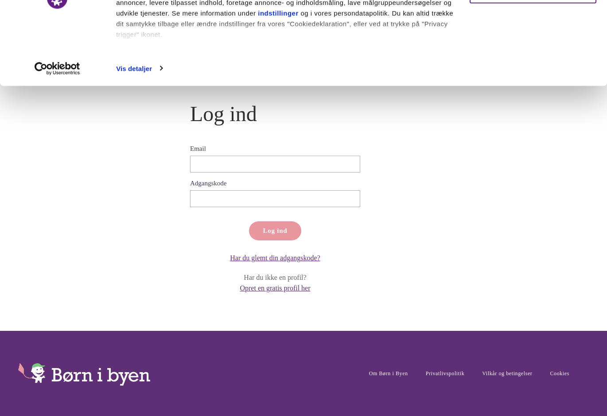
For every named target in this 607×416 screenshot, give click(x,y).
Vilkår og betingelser (507, 373)
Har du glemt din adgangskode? (275, 258)
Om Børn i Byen (388, 373)
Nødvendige (533, 52)
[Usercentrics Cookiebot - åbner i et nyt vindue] (57, 130)
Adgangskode (208, 183)
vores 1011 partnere (167, 32)
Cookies (559, 373)
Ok (533, 23)
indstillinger (278, 74)
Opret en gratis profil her (275, 288)
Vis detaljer (134, 130)
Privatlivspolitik (445, 373)
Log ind (275, 230)
